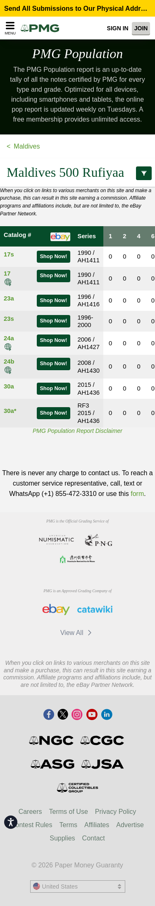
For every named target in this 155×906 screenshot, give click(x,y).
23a (9, 298)
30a (9, 386)
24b (9, 361)
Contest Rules (31, 824)
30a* (10, 411)
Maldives (27, 146)
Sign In (118, 28)
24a (9, 338)
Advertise (130, 824)
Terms (69, 824)
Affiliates (96, 824)
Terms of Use (68, 811)
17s (9, 254)
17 (7, 273)
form (137, 493)
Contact (93, 838)
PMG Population (77, 53)
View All (77, 632)
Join (141, 28)
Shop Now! (53, 256)
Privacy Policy (115, 811)
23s (9, 318)
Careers (30, 811)
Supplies (62, 838)
